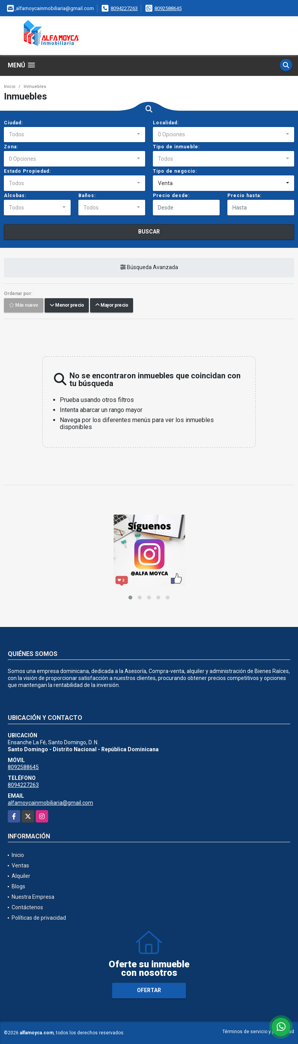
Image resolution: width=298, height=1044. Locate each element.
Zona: (11, 146)
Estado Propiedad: (27, 171)
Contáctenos (27, 907)
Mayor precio (111, 305)
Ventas (20, 865)
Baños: (87, 195)
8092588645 (168, 8)
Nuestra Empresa (33, 897)
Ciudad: (13, 122)
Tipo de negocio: (175, 171)
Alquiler (21, 876)
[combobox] (74, 135)
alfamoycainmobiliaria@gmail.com (50, 803)
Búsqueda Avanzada (149, 267)
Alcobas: (15, 195)
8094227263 (124, 8)
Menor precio (67, 305)
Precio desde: (171, 195)
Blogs (18, 886)
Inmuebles (35, 86)
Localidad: (166, 122)
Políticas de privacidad (39, 918)
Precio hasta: (244, 195)
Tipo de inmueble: (176, 146)
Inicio (10, 86)
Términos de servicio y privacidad (258, 1031)
